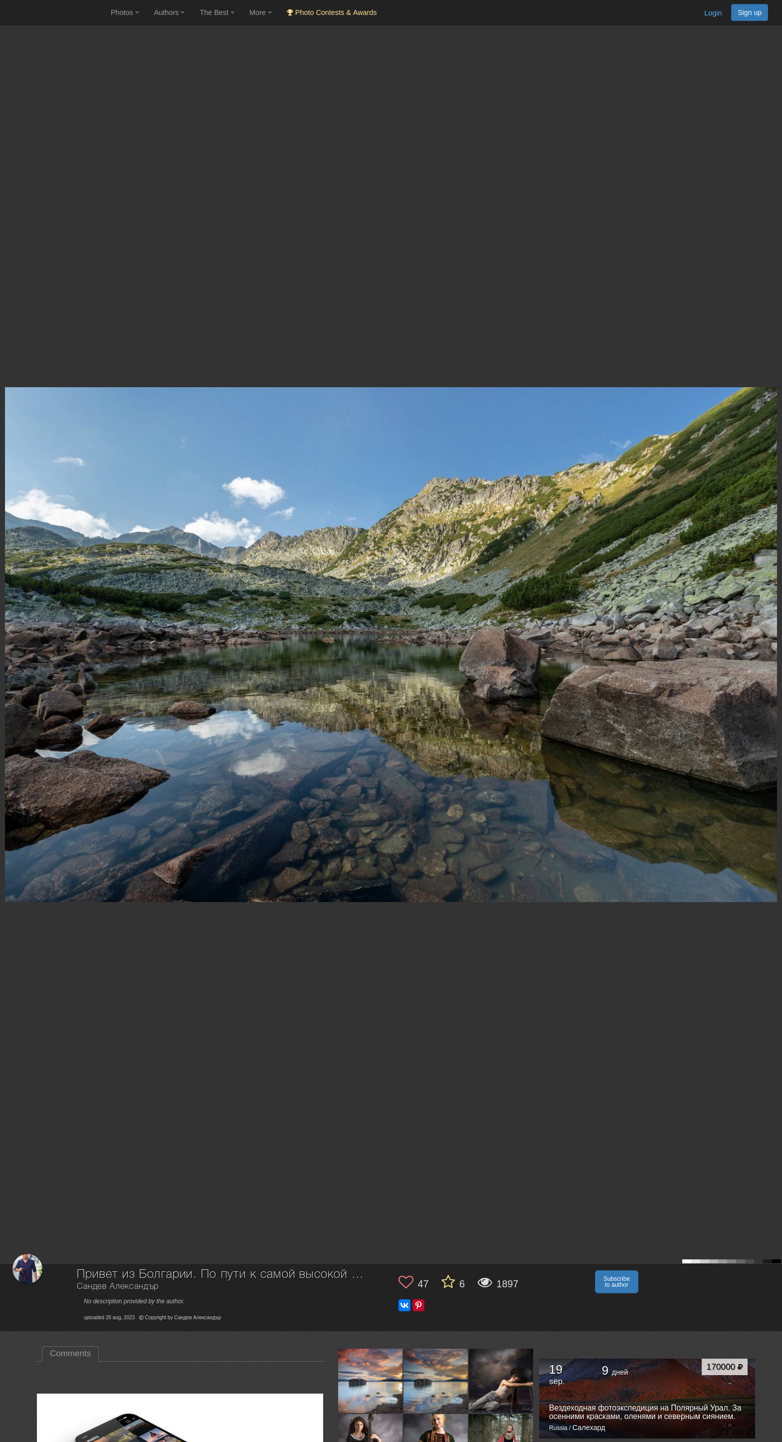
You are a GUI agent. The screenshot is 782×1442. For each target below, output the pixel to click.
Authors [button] (169, 12)
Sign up (750, 12)
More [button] (260, 12)
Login (713, 12)
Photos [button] (125, 12)
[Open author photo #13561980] (370, 1380)
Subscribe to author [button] (616, 1281)
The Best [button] (216, 12)
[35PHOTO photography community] (54, 12)
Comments (70, 1353)
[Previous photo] (9, 631)
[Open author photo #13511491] (501, 1380)
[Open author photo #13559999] (435, 1380)
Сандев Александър (118, 1286)
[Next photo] (772, 631)
